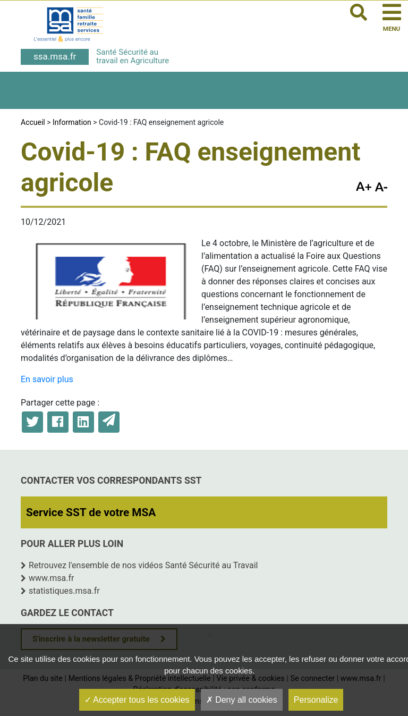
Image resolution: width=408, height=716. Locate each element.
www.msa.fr (51, 578)
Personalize (316, 699)
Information (72, 122)
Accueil (33, 122)
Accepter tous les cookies (137, 699)
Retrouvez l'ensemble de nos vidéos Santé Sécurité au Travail (143, 565)
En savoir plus (47, 379)
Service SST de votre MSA (91, 512)
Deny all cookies (241, 699)
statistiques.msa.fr (64, 591)
